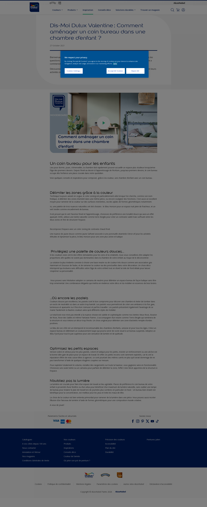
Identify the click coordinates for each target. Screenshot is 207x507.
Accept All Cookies (115, 71)
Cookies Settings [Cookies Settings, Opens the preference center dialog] (73, 71)
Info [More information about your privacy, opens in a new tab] (115, 64)
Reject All (135, 71)
